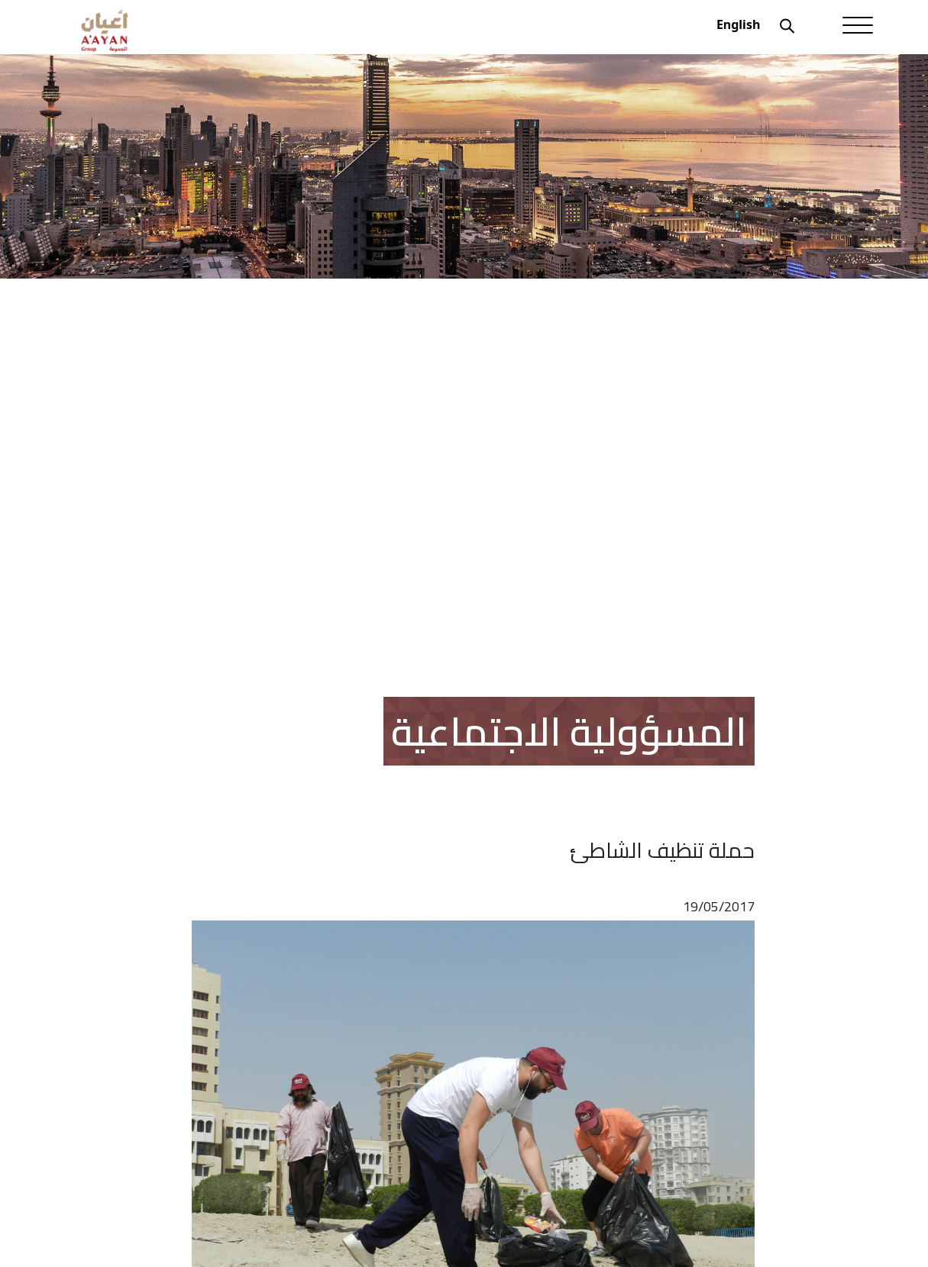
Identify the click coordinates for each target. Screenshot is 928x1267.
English (738, 24)
